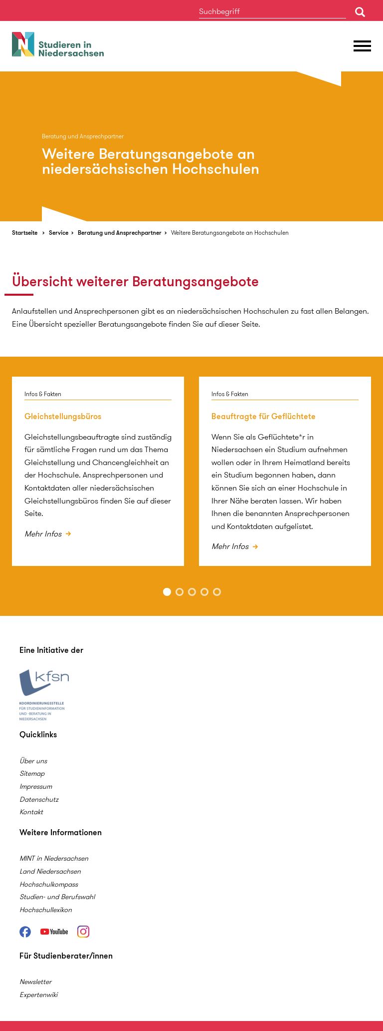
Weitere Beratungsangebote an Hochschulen (230, 232)
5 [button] (217, 592)
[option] (191, 146)
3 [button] (192, 592)
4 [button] (204, 592)
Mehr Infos (43, 533)
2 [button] (180, 592)
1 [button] (167, 592)
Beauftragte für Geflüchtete (263, 416)
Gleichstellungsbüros (62, 416)
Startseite (24, 232)
